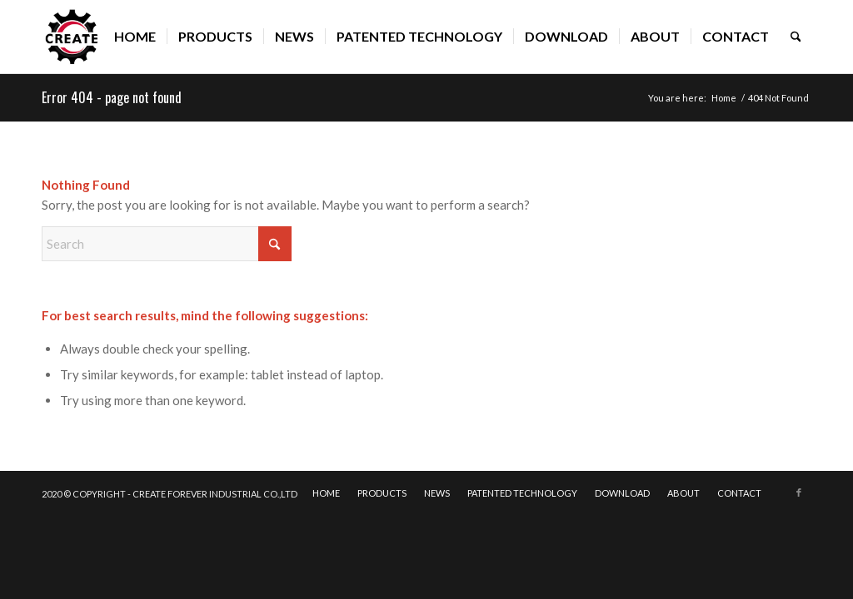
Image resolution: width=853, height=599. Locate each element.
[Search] (796, 36)
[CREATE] (72, 36)
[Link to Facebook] (798, 492)
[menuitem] (135, 36)
